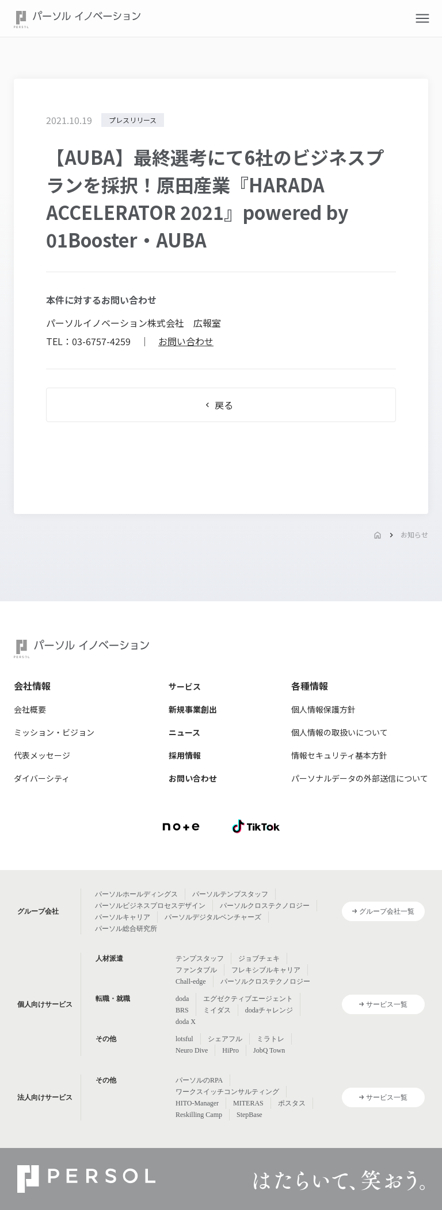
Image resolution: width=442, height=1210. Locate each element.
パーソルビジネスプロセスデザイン (150, 906)
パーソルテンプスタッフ (230, 894)
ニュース (184, 732)
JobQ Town (269, 1050)
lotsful (184, 1039)
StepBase (249, 1115)
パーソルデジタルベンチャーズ (213, 917)
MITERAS (248, 1103)
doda (182, 999)
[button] (422, 18)
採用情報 (185, 755)
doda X (186, 1022)
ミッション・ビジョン (54, 732)
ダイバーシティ (42, 778)
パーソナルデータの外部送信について (359, 778)
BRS (182, 1010)
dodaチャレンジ (269, 1010)
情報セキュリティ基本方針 (339, 755)
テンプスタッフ (200, 958)
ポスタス (292, 1103)
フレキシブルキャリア (265, 970)
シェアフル (225, 1039)
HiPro (230, 1050)
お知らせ (414, 534)
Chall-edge (191, 981)
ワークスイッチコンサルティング (227, 1092)
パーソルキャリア (122, 917)
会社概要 (30, 709)
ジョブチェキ (259, 958)
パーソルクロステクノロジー (265, 906)
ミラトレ (270, 1039)
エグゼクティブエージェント (248, 999)
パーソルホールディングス (136, 894)
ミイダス (217, 1010)
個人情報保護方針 (323, 709)
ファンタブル (196, 970)
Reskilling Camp (199, 1115)
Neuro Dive (192, 1050)
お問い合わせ (186, 341)
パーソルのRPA (199, 1080)
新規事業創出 (193, 709)
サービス (185, 686)
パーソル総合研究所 (126, 929)
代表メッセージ (42, 755)
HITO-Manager (197, 1103)
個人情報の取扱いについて (339, 732)
